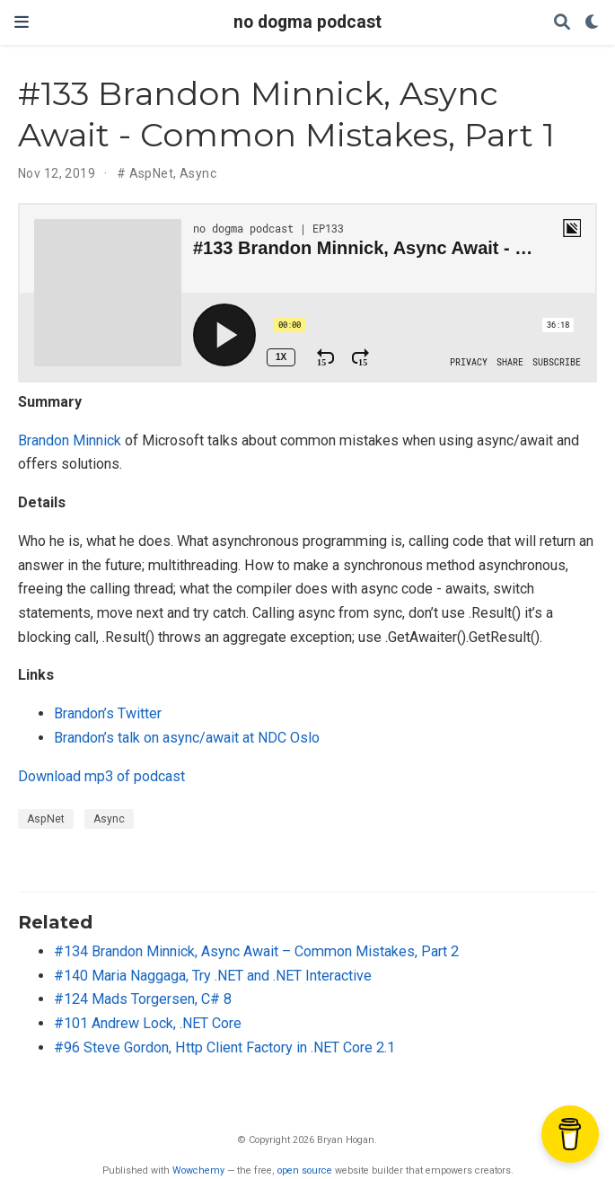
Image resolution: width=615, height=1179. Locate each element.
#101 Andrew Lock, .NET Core (148, 1023)
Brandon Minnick (69, 440)
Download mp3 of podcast (101, 776)
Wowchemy (198, 1170)
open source (304, 1170)
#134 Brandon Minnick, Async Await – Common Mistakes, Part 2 (256, 951)
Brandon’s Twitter (108, 713)
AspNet (151, 173)
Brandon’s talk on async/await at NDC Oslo (187, 737)
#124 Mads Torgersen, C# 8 (143, 998)
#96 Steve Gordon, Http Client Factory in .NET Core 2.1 (224, 1047)
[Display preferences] (592, 23)
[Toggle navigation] (21, 22)
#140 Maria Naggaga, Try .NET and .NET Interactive (213, 975)
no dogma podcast (307, 22)
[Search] (562, 23)
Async (198, 173)
